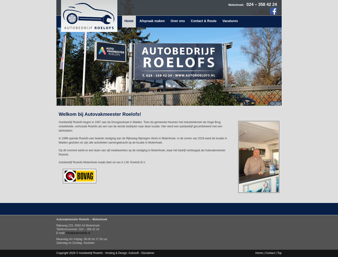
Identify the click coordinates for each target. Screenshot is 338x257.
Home (129, 21)
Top (279, 253)
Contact (270, 253)
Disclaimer (147, 253)
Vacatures (230, 21)
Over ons (178, 21)
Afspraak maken (152, 21)
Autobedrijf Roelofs (89, 16)
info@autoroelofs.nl (78, 233)
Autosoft (133, 253)
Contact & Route (204, 21)
